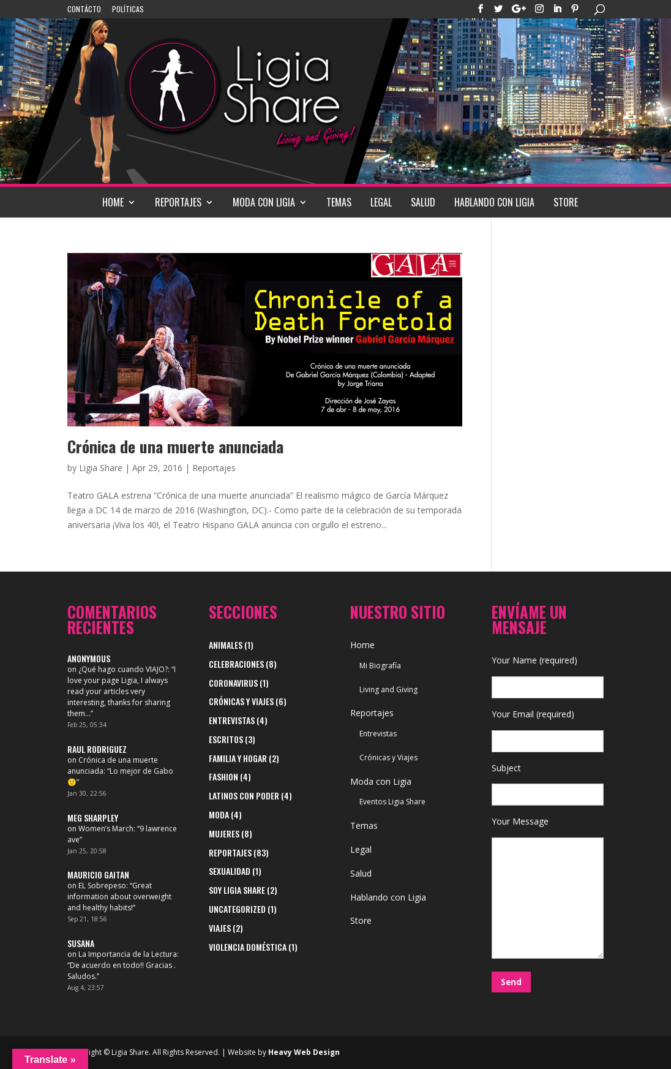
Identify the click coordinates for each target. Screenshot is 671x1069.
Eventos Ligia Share (392, 801)
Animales (225, 644)
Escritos (226, 739)
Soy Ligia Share (237, 889)
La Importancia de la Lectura (127, 954)
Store (565, 202)
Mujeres (224, 833)
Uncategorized (237, 908)
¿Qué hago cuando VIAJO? (123, 669)
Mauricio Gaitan (98, 874)
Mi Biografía (380, 665)
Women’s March (105, 828)
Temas (338, 202)
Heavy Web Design (304, 1052)
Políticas (128, 10)
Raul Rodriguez (97, 748)
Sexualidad (229, 870)
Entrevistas (232, 720)
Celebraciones (236, 663)
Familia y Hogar (238, 758)
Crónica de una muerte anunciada (175, 446)
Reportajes (178, 202)
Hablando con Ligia (494, 202)
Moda (219, 814)
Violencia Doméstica (248, 946)
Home (113, 202)
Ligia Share (100, 468)
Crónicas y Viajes (241, 701)
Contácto (84, 10)
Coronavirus (233, 682)
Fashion (223, 776)
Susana (80, 943)
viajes (220, 927)
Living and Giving (388, 689)
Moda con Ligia (264, 202)
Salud (423, 202)
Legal (381, 202)
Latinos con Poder (244, 795)
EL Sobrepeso (102, 885)
